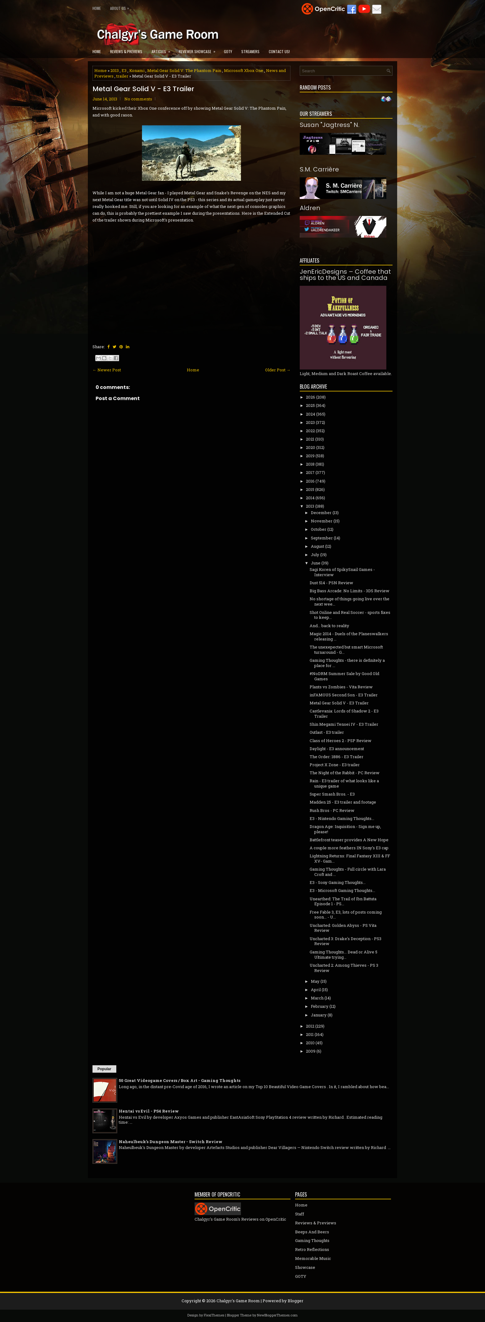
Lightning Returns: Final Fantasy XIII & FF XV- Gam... (350, 858)
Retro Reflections (312, 1249)
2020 (310, 447)
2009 (310, 1051)
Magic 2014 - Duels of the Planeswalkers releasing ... (349, 636)
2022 (310, 430)
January (319, 1015)
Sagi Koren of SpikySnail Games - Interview (342, 572)
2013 (114, 70)
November (322, 521)
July (315, 554)
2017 (310, 472)
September (322, 538)
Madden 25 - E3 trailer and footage (343, 802)
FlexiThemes (214, 1315)
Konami (136, 70)
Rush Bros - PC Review (332, 810)
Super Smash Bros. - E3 (332, 794)
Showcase (305, 1267)
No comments (138, 99)
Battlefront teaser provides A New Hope (349, 840)
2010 (310, 1042)
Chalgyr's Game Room (238, 1300)
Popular (104, 1069)
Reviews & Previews (126, 51)
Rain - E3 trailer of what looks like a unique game (344, 783)
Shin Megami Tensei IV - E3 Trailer (344, 724)
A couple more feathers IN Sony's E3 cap (349, 848)
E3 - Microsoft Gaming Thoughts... (342, 890)
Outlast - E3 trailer (327, 732)
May (315, 981)
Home (96, 8)
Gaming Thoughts (312, 1240)
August (317, 546)
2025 (310, 405)
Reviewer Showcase (199, 49)
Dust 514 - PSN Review (331, 582)
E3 (124, 70)
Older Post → (277, 370)
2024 (310, 414)
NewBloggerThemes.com (277, 1315)
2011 (310, 1034)
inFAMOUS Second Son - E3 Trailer (344, 695)
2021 (310, 439)
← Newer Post (106, 370)
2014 (310, 498)
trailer (122, 76)
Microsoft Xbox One (243, 70)
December (321, 512)
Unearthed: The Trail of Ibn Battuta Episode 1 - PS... (343, 901)
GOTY (228, 51)
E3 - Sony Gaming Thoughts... (338, 882)
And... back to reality (329, 625)
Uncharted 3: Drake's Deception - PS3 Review (345, 941)
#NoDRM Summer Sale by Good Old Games (344, 676)
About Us (121, 7)
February (319, 1006)
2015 (310, 489)
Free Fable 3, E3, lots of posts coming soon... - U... (346, 914)
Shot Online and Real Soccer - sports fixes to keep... (350, 615)
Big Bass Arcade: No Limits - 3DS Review (349, 590)
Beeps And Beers (312, 1232)
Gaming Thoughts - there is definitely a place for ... (347, 662)
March (317, 998)
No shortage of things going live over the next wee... (349, 601)
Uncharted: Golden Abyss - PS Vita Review (343, 928)
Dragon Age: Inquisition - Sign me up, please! (345, 829)
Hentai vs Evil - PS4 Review (149, 1111)
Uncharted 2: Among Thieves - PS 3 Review (344, 967)
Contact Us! (279, 51)
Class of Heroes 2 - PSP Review (340, 740)
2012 (310, 1026)
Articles (163, 49)
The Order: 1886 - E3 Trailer (336, 756)
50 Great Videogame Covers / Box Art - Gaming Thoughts (179, 1080)
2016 (310, 481)
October (318, 529)
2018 (310, 464)
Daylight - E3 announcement (337, 748)
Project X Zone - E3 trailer (335, 764)
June (315, 563)
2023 (310, 422)
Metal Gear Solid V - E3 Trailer (143, 89)
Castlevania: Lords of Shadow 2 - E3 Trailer (344, 713)
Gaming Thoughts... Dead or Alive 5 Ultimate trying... (343, 954)
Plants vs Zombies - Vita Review (341, 687)
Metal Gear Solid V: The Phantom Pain (184, 70)
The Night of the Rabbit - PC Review (345, 772)
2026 (310, 397)
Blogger (295, 1300)
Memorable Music (313, 1258)
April (316, 989)
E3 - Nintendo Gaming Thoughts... (342, 818)
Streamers (250, 51)
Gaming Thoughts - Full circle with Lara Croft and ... (348, 871)
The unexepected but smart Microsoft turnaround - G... (346, 649)
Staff (299, 1214)
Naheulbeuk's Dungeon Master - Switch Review (170, 1141)
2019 (310, 455)
